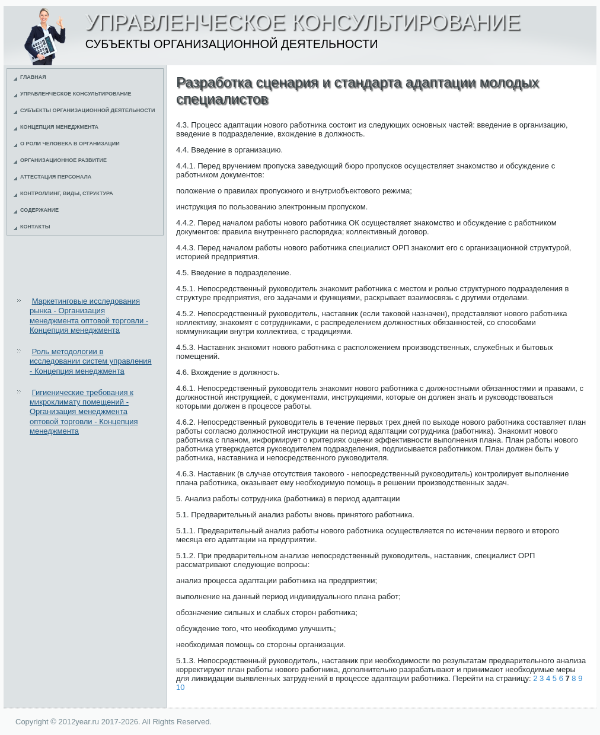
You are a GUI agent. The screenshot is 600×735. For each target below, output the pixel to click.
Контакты (35, 227)
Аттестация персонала (55, 177)
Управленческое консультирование (76, 94)
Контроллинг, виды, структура (66, 193)
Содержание (39, 210)
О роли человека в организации (70, 144)
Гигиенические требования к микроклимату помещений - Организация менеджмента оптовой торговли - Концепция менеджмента (84, 411)
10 (180, 687)
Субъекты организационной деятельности (87, 110)
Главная (33, 77)
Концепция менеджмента (59, 127)
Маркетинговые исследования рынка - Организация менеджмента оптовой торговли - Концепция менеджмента (89, 316)
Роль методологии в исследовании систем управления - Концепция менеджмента (91, 361)
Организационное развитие (63, 160)
